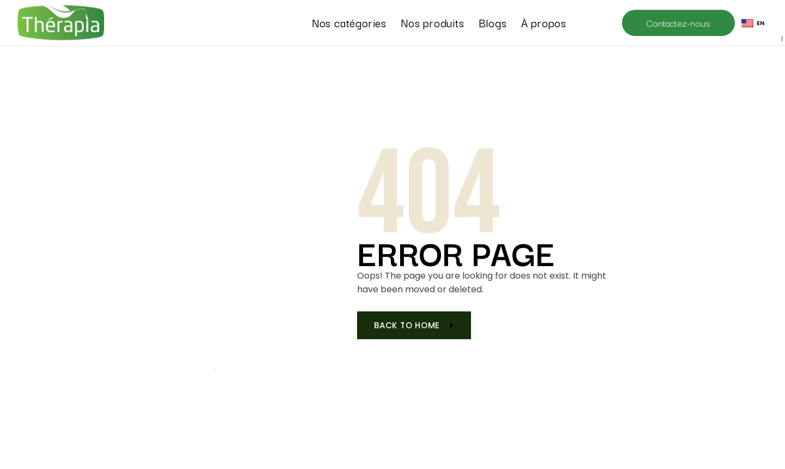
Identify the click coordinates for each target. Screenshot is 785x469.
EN (752, 23)
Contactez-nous (678, 22)
